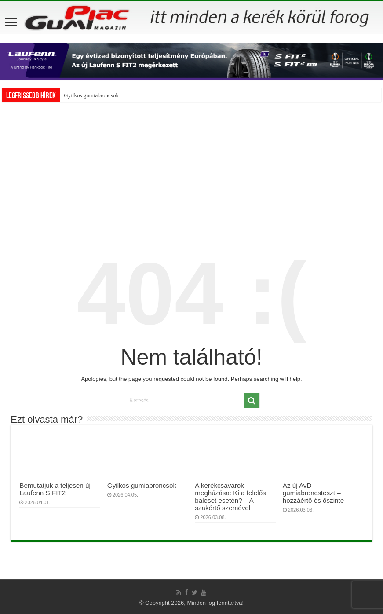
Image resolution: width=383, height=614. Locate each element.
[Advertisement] (191, 168)
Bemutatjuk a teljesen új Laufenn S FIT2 (54, 489)
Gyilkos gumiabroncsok (91, 95)
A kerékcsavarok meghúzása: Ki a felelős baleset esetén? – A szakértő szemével (230, 497)
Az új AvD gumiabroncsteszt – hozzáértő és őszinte (313, 493)
